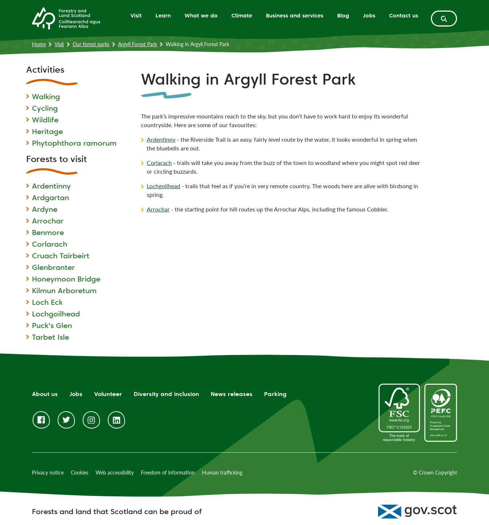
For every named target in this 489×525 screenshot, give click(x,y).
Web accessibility (115, 472)
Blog (343, 15)
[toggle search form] (444, 19)
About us (45, 394)
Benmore (48, 232)
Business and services (294, 15)
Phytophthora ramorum (74, 143)
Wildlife (45, 120)
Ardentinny (51, 186)
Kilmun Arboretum (64, 290)
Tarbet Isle (50, 337)
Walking (46, 96)
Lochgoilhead (56, 314)
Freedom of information (168, 472)
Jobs (369, 15)
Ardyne (44, 209)
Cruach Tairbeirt (60, 255)
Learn (163, 15)
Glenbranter (53, 267)
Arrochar (48, 221)
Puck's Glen (52, 325)
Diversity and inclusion (166, 394)
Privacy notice (48, 472)
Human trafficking (222, 472)
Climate (241, 15)
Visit (136, 15)
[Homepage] (66, 18)
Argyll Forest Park (137, 44)
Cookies (79, 472)
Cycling (45, 108)
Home (39, 44)
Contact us (403, 15)
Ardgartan (50, 197)
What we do (201, 15)
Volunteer (108, 394)
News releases (231, 394)
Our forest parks (91, 44)
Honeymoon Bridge (66, 279)
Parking (275, 394)
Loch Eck (47, 302)
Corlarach (49, 244)
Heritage (47, 131)
